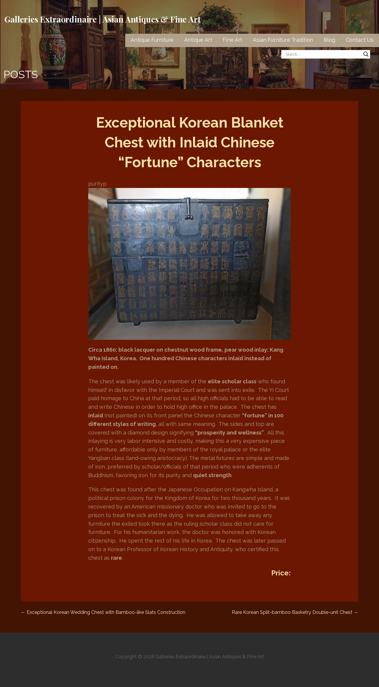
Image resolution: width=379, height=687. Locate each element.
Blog (329, 40)
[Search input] (323, 54)
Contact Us (360, 40)
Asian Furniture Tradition (283, 40)
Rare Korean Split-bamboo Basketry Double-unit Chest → (295, 612)
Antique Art (198, 40)
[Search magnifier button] (366, 54)
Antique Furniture (152, 40)
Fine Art (232, 40)
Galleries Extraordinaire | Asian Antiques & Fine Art (102, 19)
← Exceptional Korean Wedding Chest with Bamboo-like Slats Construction (103, 612)
